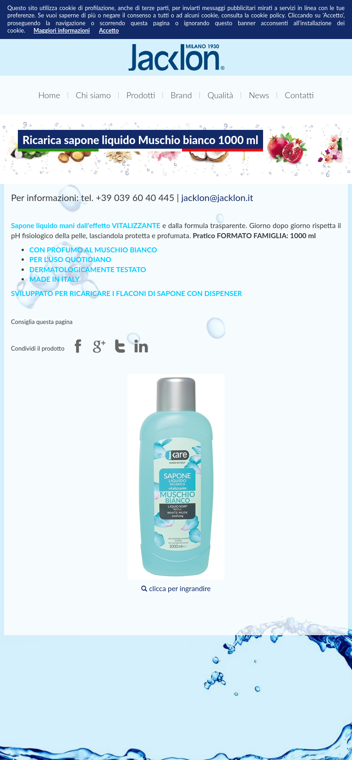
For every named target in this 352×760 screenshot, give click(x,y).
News (259, 95)
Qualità (220, 95)
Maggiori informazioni (61, 30)
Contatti (299, 95)
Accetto (109, 30)
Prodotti (140, 95)
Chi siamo (93, 95)
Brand (181, 95)
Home (49, 95)
